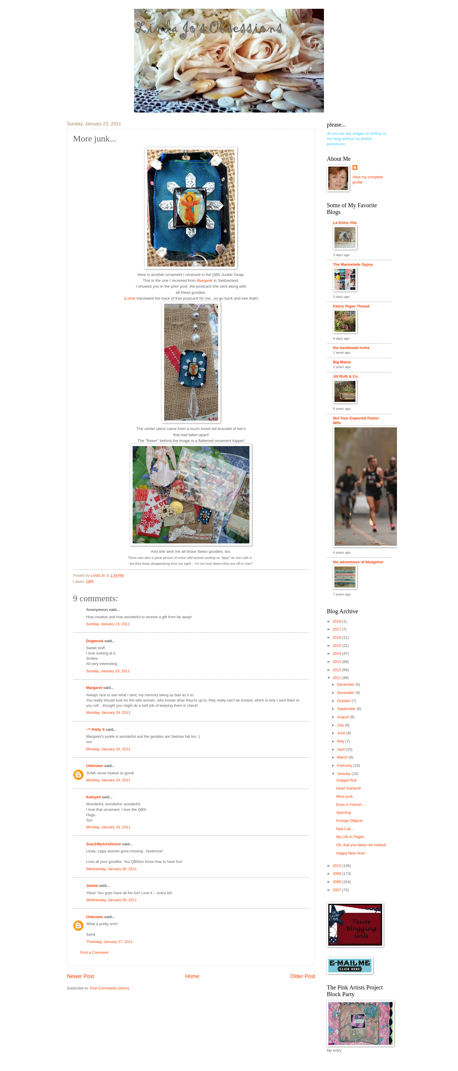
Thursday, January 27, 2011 (109, 941)
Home (192, 976)
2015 (337, 645)
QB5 (90, 581)
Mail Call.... (345, 829)
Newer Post (80, 976)
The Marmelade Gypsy (353, 264)
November (346, 692)
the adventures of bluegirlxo (358, 562)
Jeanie (92, 885)
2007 (337, 890)
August (343, 717)
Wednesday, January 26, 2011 (111, 869)
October (344, 701)
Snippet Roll (346, 780)
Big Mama (342, 362)
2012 (337, 670)
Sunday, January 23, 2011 (108, 624)
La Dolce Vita (345, 222)
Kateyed (93, 797)
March (342, 757)
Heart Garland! (348, 788)
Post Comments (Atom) (109, 988)
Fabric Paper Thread (351, 306)
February (345, 765)
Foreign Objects (349, 820)
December (346, 684)
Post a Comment (94, 952)
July (341, 725)
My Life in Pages (350, 837)
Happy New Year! (350, 853)
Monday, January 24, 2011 (108, 712)
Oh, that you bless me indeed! (361, 845)
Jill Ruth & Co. (346, 376)
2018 (337, 621)
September (347, 708)
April (341, 749)
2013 (337, 661)
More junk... (346, 796)
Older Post (302, 976)
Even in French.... (351, 804)
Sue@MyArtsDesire (103, 844)
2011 (337, 678)
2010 (337, 865)
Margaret (205, 280)
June (341, 733)
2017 (337, 629)
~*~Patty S (95, 729)
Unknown (94, 765)
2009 (337, 873)
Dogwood (94, 641)
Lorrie (130, 298)
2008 (337, 882)
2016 (337, 637)
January (344, 773)
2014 (337, 653)
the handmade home (351, 348)
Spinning (343, 812)
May (341, 741)
